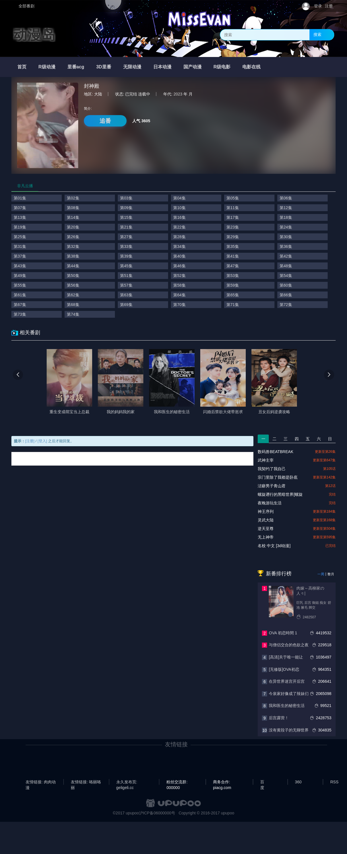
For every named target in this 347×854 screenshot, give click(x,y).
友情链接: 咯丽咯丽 (86, 782)
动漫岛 (34, 35)
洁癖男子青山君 (272, 486)
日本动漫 (162, 66)
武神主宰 (266, 460)
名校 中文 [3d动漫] (274, 545)
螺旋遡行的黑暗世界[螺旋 (280, 494)
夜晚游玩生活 (270, 503)
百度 (262, 782)
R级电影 (222, 66)
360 (298, 782)
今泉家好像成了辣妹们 (289, 693)
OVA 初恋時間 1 (283, 633)
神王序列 (266, 511)
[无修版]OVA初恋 (284, 669)
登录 (318, 6)
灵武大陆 (266, 520)
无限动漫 (132, 66)
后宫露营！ (279, 718)
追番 (105, 121)
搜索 (317, 34)
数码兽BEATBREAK (275, 451)
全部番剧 (26, 6)
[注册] (29, 441)
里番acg (75, 66)
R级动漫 (46, 66)
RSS (334, 782)
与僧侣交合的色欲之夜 (289, 645)
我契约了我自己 (272, 468)
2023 (178, 94)
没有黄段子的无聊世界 (289, 730)
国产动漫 (192, 66)
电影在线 (251, 66)
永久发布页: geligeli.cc (126, 782)
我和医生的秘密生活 (287, 705)
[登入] (42, 441)
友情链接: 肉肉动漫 (41, 782)
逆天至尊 (266, 528)
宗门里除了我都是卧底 (278, 477)
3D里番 (103, 66)
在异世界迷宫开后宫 (287, 681)
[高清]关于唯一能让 (286, 657)
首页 (21, 66)
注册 (329, 6)
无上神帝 (266, 537)
